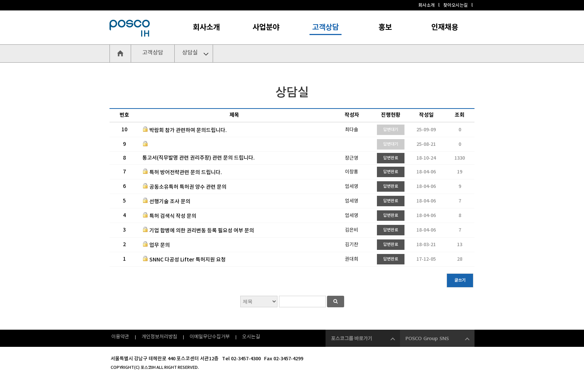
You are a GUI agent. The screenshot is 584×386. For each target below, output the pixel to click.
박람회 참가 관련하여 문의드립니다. (188, 130)
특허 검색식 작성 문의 (172, 216)
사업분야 (266, 27)
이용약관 (120, 337)
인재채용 (444, 27)
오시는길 (251, 337)
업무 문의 (159, 245)
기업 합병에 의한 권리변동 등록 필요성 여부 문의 (201, 230)
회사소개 (426, 5)
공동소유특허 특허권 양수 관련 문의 (187, 187)
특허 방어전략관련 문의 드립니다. (185, 172)
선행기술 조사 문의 (169, 201)
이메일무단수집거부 (210, 337)
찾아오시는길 (455, 5)
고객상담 (325, 27)
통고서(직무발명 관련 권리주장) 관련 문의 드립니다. (198, 158)
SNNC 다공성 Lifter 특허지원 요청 (187, 260)
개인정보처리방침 (159, 337)
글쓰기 (460, 280)
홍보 (385, 27)
